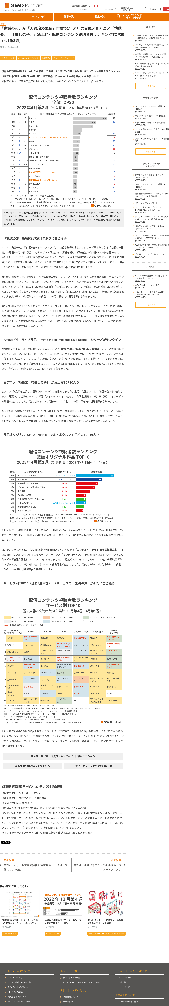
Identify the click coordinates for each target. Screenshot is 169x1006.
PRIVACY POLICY (15, 992)
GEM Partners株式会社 (128, 1002)
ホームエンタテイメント (28, 58)
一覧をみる (151, 86)
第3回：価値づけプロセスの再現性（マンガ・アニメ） (98, 864)
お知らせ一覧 (124, 987)
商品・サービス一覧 (71, 978)
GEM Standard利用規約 (18, 987)
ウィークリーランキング (64, 58)
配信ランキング (8, 58)
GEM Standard (25, 5)
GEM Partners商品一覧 (127, 9)
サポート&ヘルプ (109, 9)
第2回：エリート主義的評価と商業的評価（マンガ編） (27, 864)
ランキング (38, 16)
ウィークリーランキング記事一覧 (93, 765)
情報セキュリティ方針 (17, 997)
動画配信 (46, 58)
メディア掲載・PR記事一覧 (19, 982)
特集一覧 (100, 16)
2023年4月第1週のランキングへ (32, 765)
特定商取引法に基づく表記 (19, 1001)
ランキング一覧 (125, 978)
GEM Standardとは (85, 9)
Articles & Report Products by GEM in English (82, 982)
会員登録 (153, 9)
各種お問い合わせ (70, 997)
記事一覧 (69, 16)
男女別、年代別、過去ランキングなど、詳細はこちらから (63, 756)
